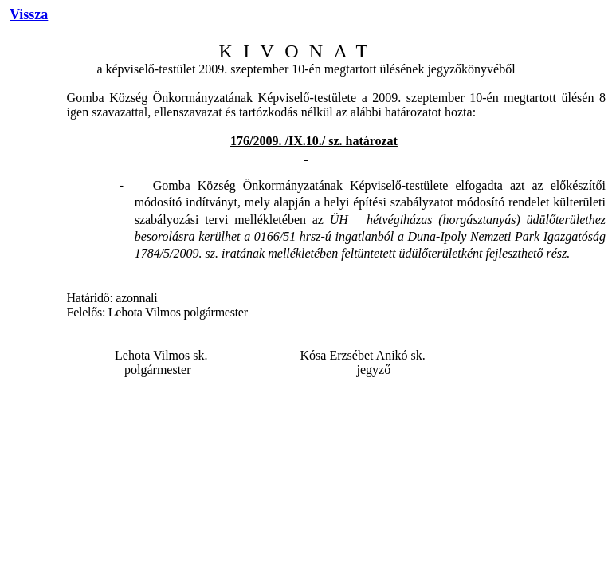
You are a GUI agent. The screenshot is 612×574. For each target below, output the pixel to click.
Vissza (29, 14)
